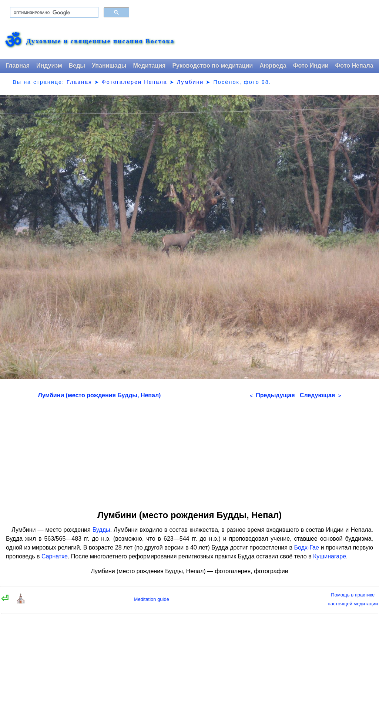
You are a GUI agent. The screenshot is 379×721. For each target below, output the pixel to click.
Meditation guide (151, 599)
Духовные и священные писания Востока (100, 41)
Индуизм (49, 65)
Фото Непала (354, 65)
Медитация (149, 65)
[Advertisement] (189, 452)
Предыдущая (272, 395)
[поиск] (53, 12)
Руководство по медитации (212, 65)
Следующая (320, 395)
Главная (18, 65)
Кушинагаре (329, 556)
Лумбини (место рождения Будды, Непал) (99, 395)
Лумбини (190, 82)
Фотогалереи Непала (134, 82)
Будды (101, 530)
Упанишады (109, 65)
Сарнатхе (54, 556)
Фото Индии (311, 65)
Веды (77, 65)
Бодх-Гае (306, 547)
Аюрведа (272, 65)
